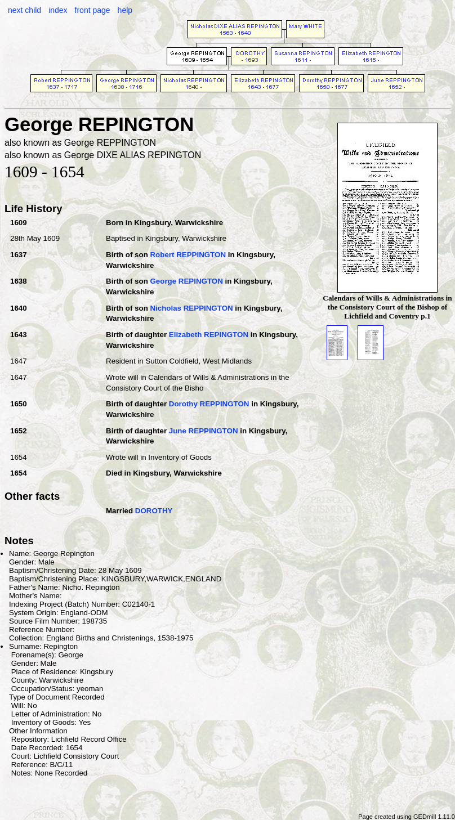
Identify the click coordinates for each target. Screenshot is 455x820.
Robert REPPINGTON (188, 254)
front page (92, 10)
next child (24, 10)
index (57, 10)
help (125, 10)
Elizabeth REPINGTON (208, 334)
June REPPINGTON (203, 431)
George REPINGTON (186, 281)
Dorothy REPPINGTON (209, 404)
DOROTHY (154, 511)
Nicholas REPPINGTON (191, 308)
